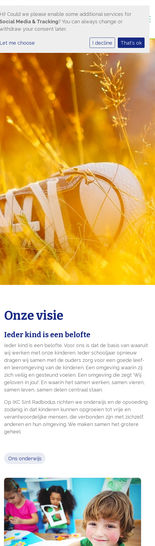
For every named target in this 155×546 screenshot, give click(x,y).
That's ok (131, 43)
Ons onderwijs (25, 458)
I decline (102, 43)
